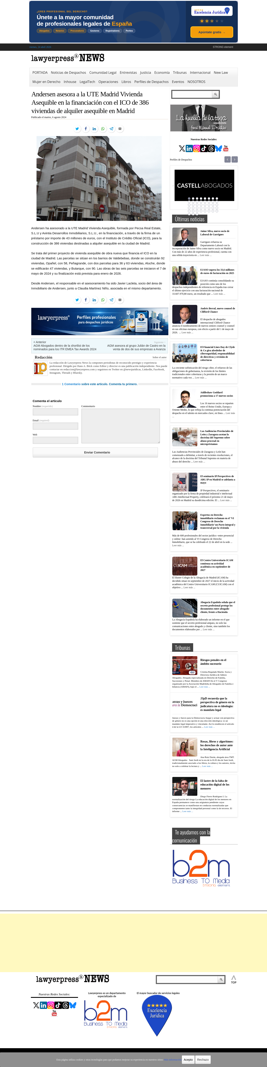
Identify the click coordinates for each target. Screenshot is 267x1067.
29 (205, 208)
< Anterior (40, 342)
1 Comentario (71, 384)
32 (217, 208)
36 (201, 211)
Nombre (43, 406)
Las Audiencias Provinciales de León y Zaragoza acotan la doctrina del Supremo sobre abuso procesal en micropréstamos (216, 438)
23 (213, 205)
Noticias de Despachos (68, 72)
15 (213, 201)
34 (193, 211)
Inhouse (70, 81)
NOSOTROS (196, 81)
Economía (162, 72)
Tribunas (179, 72)
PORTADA (40, 72)
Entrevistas (128, 72)
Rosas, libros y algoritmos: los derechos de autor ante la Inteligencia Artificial (216, 745)
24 (217, 205)
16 (217, 201)
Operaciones (108, 81)
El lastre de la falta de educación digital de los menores (214, 784)
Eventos (178, 81)
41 (189, 214)
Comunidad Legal (102, 72)
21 (205, 205)
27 (197, 208)
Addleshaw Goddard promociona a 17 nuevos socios (216, 394)
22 (209, 205)
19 (197, 205)
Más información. (173, 1059)
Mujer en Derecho (46, 81)
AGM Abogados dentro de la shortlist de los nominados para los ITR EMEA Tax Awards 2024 (65, 347)
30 (209, 208)
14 (209, 201)
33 (189, 211)
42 (193, 214)
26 (193, 208)
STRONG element (223, 47)
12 (201, 201)
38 (209, 211)
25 (189, 208)
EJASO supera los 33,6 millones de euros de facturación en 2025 (217, 271)
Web (35, 434)
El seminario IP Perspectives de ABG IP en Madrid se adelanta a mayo (217, 479)
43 (197, 214)
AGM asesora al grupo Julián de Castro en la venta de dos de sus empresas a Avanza (136, 347)
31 (213, 208)
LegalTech (87, 81)
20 (201, 205)
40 (217, 211)
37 (205, 211)
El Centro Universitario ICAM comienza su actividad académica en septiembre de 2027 (216, 565)
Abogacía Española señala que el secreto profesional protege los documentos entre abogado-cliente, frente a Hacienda (217, 607)
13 (205, 201)
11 (197, 201)
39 (213, 211)
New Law (221, 72)
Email (41, 420)
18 (193, 205)
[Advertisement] (133, 943)
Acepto (188, 1059)
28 (201, 208)
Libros (126, 81)
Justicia (145, 72)
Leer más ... (206, 255)
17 (189, 205)
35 (197, 211)
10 (193, 201)
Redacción (43, 357)
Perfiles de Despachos (151, 81)
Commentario (88, 406)
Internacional (200, 72)
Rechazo (203, 1059)
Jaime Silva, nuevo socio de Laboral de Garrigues (214, 233)
